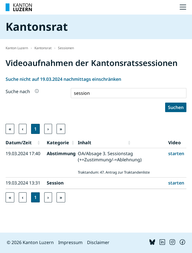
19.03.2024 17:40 (23, 153)
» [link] (61, 129)
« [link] (10, 129)
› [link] (48, 129)
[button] (41, 142)
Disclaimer (98, 242)
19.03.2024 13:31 (23, 183)
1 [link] (35, 129)
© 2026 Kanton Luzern (30, 242)
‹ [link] (23, 129)
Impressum (70, 242)
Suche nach (18, 91)
